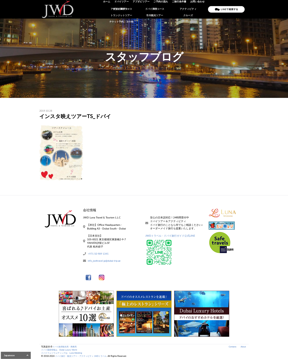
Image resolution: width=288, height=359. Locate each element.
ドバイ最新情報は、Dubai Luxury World (60, 350)
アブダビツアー (142, 9)
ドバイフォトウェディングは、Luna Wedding (63, 353)
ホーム (108, 9)
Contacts (231, 347)
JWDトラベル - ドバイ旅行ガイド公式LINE (170, 235)
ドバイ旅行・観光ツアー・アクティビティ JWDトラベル (83, 356)
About (243, 347)
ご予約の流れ (161, 9)
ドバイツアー (123, 9)
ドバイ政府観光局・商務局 (65, 347)
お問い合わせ (197, 9)
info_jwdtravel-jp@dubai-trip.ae (105, 261)
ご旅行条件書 (179, 9)
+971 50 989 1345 (98, 254)
